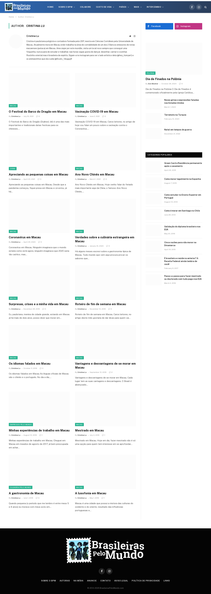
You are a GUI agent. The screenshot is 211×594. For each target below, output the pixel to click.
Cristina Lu (32, 36)
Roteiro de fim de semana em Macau (100, 304)
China (12, 168)
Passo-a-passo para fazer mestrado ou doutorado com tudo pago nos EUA (183, 277)
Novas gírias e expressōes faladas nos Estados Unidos (181, 101)
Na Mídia (78, 581)
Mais (136, 7)
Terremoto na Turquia (175, 115)
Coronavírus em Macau (25, 237)
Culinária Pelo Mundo (20, 487)
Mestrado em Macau (89, 430)
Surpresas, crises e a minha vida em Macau (38, 304)
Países (122, 7)
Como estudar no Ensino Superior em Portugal (182, 196)
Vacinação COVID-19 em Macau (96, 111)
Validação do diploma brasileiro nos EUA (182, 228)
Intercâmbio (154, 7)
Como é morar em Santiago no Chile (182, 211)
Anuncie (92, 581)
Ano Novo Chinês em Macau (94, 174)
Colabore (85, 7)
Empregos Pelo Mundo (21, 424)
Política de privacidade (146, 581)
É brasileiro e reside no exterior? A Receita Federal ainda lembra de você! (181, 261)
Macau (13, 106)
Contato (105, 581)
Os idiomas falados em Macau (29, 363)
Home (50, 7)
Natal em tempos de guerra (178, 129)
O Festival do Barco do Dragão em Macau (38, 111)
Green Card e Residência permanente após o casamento (183, 164)
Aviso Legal (121, 581)
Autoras (65, 581)
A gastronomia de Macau (26, 493)
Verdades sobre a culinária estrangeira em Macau (104, 239)
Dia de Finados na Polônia (163, 79)
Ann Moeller (153, 84)
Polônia (150, 73)
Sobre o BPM (65, 7)
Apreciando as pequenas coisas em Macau (38, 174)
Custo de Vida (104, 7)
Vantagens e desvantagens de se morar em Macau (105, 365)
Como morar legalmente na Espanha (182, 179)
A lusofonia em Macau (90, 493)
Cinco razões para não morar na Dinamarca (180, 244)
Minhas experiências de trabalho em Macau (39, 430)
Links (167, 581)
